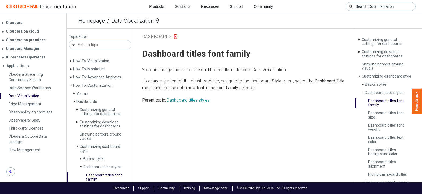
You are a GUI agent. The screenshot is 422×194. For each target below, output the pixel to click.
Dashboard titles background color (383, 152)
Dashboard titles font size (386, 115)
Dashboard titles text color (385, 139)
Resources (210, 6)
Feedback (416, 101)
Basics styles (94, 159)
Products (156, 6)
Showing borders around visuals (100, 136)
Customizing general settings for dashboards (100, 112)
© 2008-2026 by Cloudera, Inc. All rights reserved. (272, 188)
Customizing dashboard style (100, 148)
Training (189, 188)
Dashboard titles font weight (386, 127)
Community (263, 6)
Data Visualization (132, 21)
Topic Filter (78, 37)
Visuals (82, 93)
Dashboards (86, 101)
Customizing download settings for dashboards (100, 124)
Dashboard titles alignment (382, 164)
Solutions (182, 6)
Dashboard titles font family (104, 177)
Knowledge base (216, 188)
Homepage (92, 21)
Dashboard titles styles (102, 167)
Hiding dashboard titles (387, 174)
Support (236, 6)
